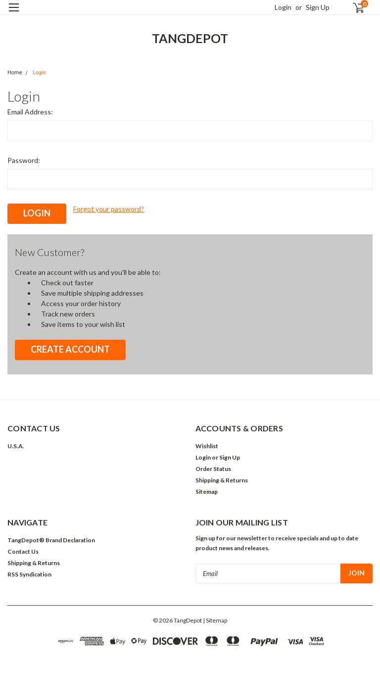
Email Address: (30, 111)
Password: (23, 160)
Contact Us (23, 551)
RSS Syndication (29, 574)
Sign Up (318, 7)
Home (14, 72)
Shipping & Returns (221, 480)
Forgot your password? (108, 209)
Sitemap (206, 491)
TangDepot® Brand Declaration (51, 540)
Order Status (213, 468)
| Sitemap (215, 620)
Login (283, 7)
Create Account (70, 349)
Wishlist (206, 446)
